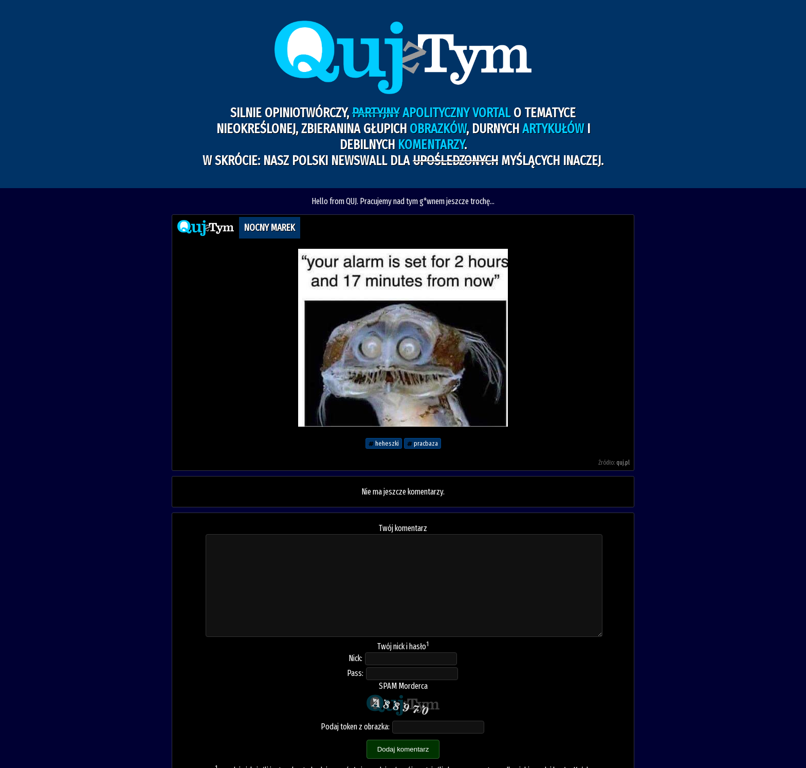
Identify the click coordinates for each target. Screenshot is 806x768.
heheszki (384, 443)
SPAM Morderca (403, 686)
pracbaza (422, 443)
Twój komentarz (403, 528)
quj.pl (623, 462)
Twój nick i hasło (403, 646)
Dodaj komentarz (403, 749)
